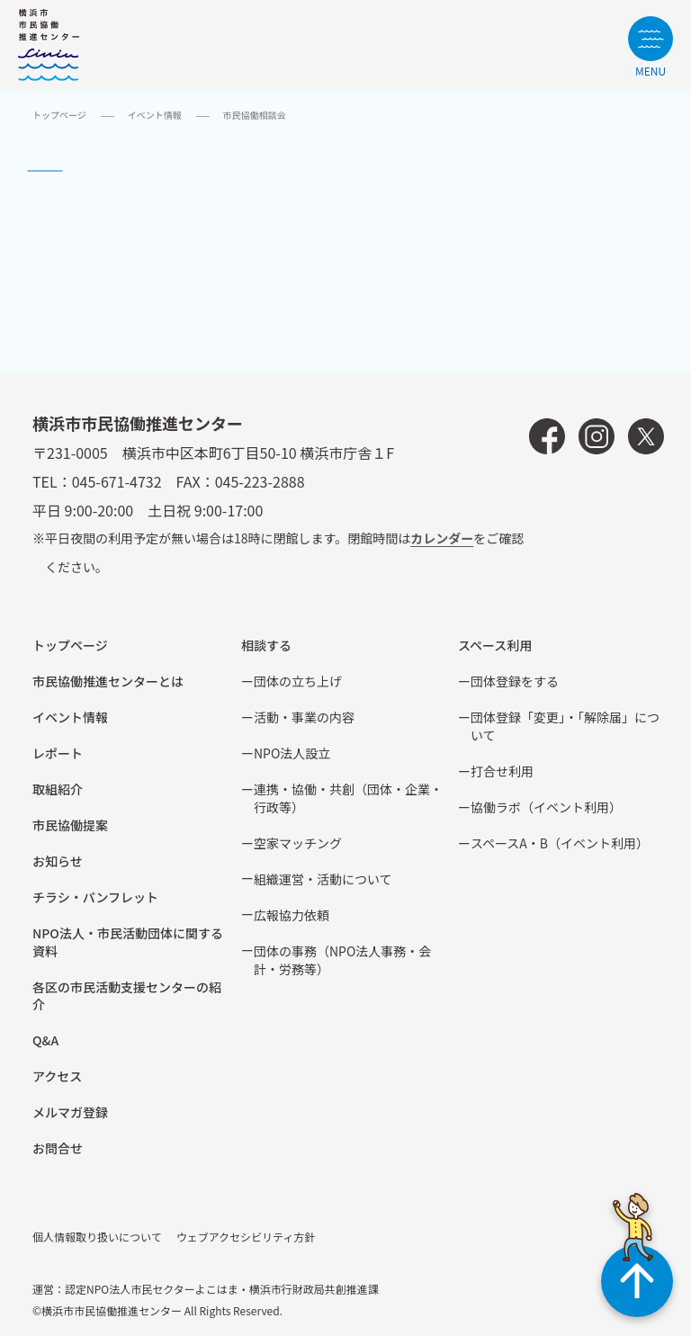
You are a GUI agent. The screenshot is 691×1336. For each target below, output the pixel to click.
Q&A (45, 1040)
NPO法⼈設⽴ (292, 753)
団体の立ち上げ (298, 681)
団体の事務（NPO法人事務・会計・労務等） (342, 960)
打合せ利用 (502, 771)
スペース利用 (495, 645)
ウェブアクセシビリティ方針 (246, 1236)
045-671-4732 (117, 481)
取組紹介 (57, 789)
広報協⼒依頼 (291, 915)
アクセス (57, 1076)
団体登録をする (515, 681)
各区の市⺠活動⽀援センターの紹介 (126, 996)
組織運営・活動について (323, 879)
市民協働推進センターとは (108, 681)
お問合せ (57, 1148)
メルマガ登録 (70, 1112)
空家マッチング (298, 843)
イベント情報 (155, 114)
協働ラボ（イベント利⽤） (546, 807)
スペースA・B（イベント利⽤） (560, 843)
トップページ (59, 114)
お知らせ (57, 861)
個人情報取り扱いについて (97, 1236)
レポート (57, 753)
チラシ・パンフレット (95, 897)
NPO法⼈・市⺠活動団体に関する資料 (127, 942)
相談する (266, 645)
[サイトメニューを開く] (650, 46)
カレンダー (441, 538)
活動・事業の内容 (304, 717)
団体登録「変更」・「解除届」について (565, 726)
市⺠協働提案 (70, 825)
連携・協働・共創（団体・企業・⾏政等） (348, 798)
